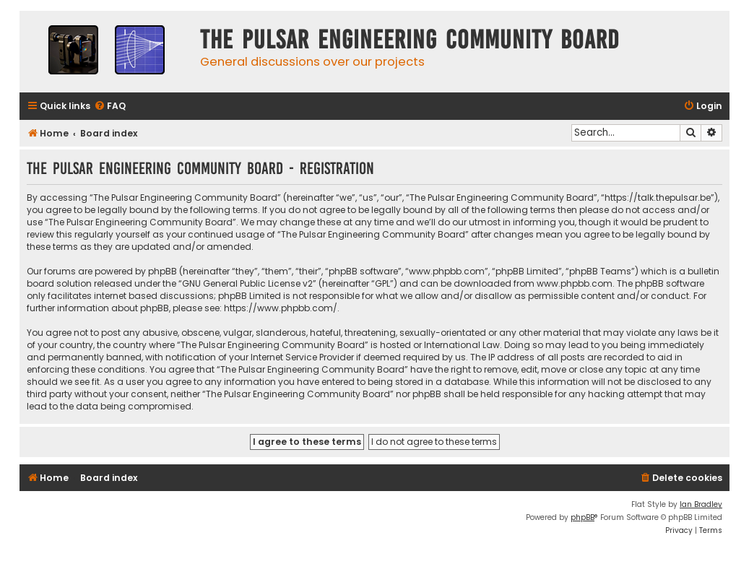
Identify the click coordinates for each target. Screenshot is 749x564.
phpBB (582, 517)
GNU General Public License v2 (247, 283)
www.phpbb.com (574, 283)
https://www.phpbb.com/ (280, 308)
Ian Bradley (701, 504)
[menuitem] (110, 106)
